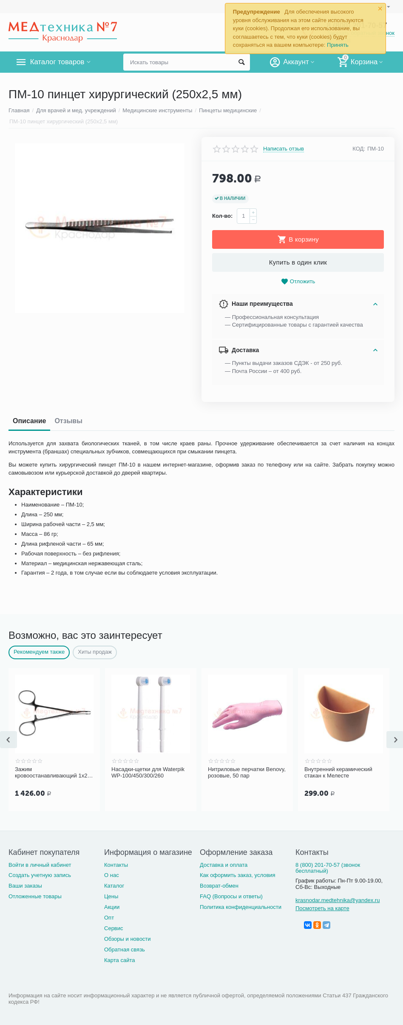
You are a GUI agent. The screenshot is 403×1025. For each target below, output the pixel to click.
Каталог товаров (59, 62)
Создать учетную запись (40, 875)
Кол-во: (222, 216)
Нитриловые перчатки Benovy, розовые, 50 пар (241, 773)
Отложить (298, 281)
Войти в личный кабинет (40, 865)
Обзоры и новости (127, 939)
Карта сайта (119, 960)
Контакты (116, 865)
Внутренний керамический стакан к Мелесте (340, 773)
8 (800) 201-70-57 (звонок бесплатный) (327, 868)
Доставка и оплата (223, 865)
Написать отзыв (283, 149)
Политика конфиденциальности (240, 907)
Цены (111, 896)
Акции (111, 907)
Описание (29, 420)
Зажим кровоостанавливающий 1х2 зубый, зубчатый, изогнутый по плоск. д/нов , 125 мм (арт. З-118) (54, 773)
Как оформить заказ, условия (237, 875)
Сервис (113, 928)
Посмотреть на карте (322, 908)
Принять (338, 45)
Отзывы (68, 420)
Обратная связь (124, 949)
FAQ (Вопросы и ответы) (231, 896)
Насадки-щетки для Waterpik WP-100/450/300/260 (138, 773)
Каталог (114, 886)
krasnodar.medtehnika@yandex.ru (337, 900)
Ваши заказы (25, 886)
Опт (109, 917)
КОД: (358, 148)
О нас (111, 875)
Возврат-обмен (219, 886)
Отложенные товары (35, 896)
